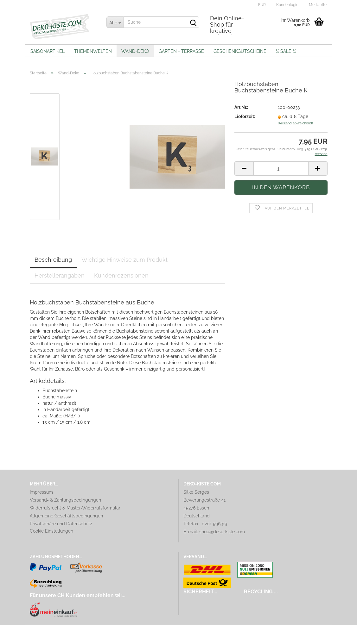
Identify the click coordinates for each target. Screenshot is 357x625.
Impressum (41, 492)
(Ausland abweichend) (295, 123)
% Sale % (286, 51)
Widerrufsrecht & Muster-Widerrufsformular (75, 507)
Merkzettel (318, 5)
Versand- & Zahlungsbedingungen (65, 500)
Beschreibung (53, 259)
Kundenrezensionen (121, 275)
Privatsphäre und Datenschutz (61, 523)
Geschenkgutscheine (240, 51)
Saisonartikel (47, 51)
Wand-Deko (135, 51)
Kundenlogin (286, 5)
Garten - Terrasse (181, 51)
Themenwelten (93, 51)
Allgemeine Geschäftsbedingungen (66, 515)
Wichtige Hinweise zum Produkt (124, 259)
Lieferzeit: (244, 116)
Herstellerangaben (60, 275)
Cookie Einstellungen (51, 531)
